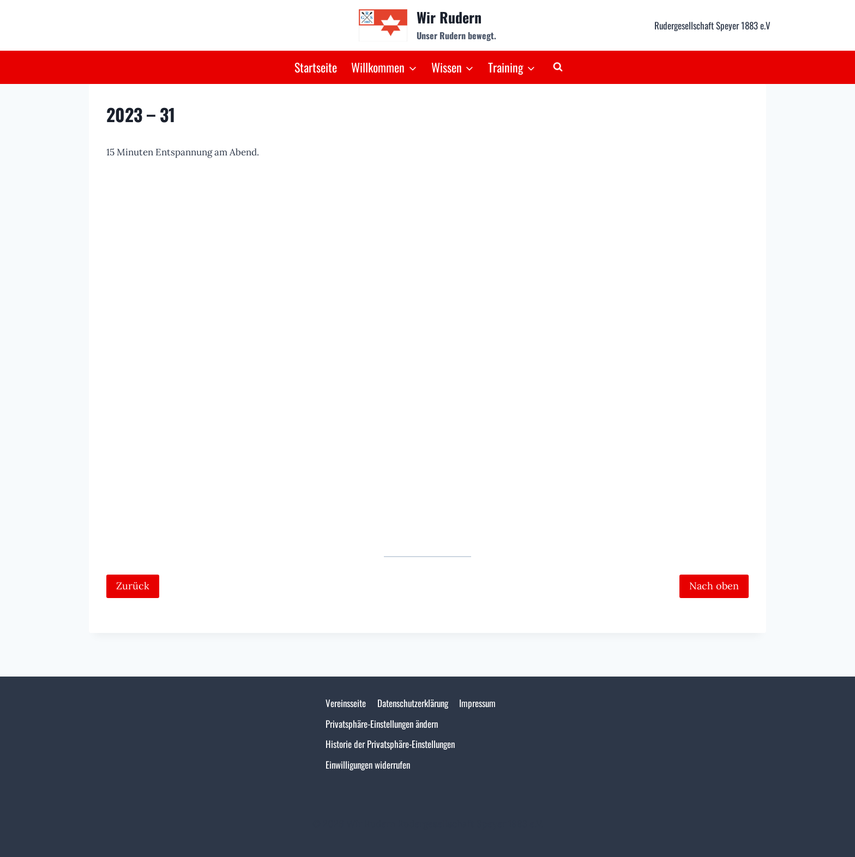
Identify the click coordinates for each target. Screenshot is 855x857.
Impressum (477, 703)
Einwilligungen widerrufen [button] (368, 764)
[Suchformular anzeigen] (558, 67)
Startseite (315, 67)
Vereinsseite (346, 703)
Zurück (132, 586)
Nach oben (714, 586)
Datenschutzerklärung (412, 703)
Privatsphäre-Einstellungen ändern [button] (382, 724)
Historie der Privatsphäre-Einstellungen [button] (390, 744)
